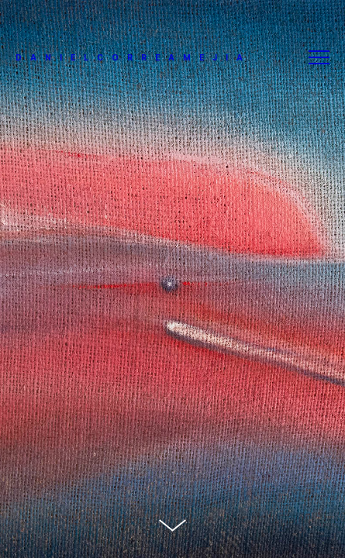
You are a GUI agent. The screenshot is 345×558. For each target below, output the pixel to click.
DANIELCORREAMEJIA (133, 57)
